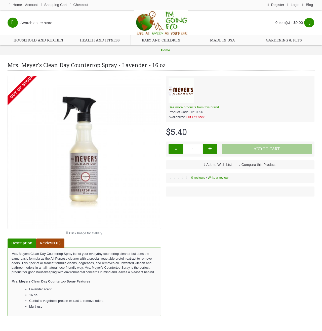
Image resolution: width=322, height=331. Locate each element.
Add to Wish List (219, 165)
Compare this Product (258, 165)
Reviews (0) (50, 243)
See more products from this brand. (194, 107)
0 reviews (198, 177)
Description (21, 243)
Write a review (218, 177)
